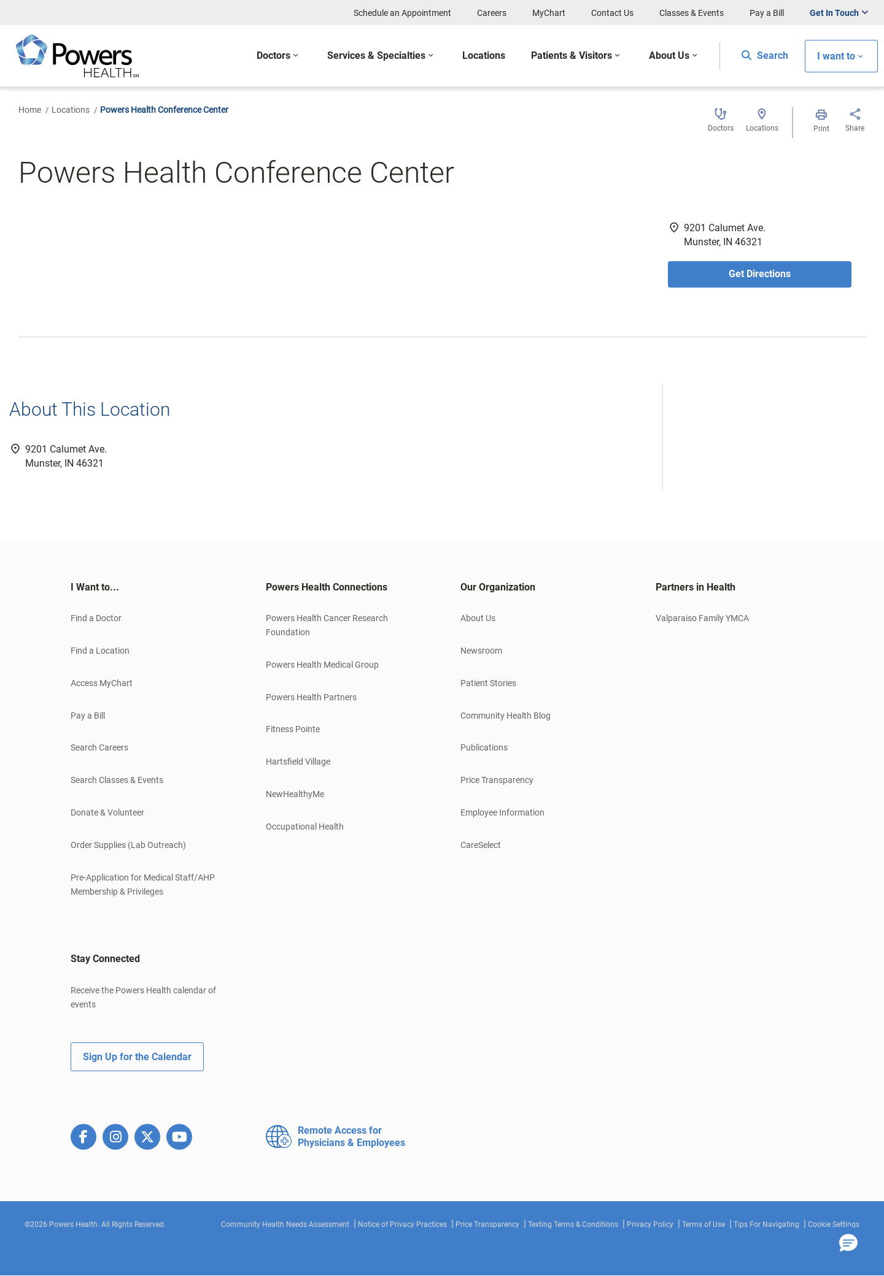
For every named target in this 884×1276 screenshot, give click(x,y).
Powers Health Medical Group (322, 665)
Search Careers (99, 747)
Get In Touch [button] (834, 13)
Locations (71, 110)
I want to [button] (836, 56)
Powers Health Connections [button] (326, 587)
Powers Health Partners (311, 697)
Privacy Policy (650, 1224)
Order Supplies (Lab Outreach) (128, 845)
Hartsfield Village (298, 761)
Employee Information (502, 812)
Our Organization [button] (497, 587)
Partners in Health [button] (695, 587)
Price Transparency (496, 780)
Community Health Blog (505, 715)
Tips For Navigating (766, 1224)
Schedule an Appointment (402, 13)
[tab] (150, 587)
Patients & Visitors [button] (571, 55)
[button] (848, 1243)
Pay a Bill (767, 13)
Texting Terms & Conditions (573, 1224)
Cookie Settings (833, 1224)
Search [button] (765, 55)
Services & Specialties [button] (376, 55)
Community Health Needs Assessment (285, 1224)
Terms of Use (703, 1224)
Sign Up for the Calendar (137, 1057)
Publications (484, 747)
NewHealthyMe (295, 794)
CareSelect (480, 845)
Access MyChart (102, 683)
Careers (491, 13)
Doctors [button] (273, 55)
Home (29, 110)
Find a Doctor (96, 618)
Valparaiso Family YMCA (702, 618)
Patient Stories (488, 683)
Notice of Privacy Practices (402, 1224)
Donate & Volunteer (107, 812)
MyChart (548, 13)
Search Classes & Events (117, 780)
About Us (477, 618)
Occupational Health (305, 826)
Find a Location (100, 650)
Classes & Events (691, 13)
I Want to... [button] (95, 587)
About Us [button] (669, 55)
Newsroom (481, 650)
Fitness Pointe (293, 729)
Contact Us (612, 13)
